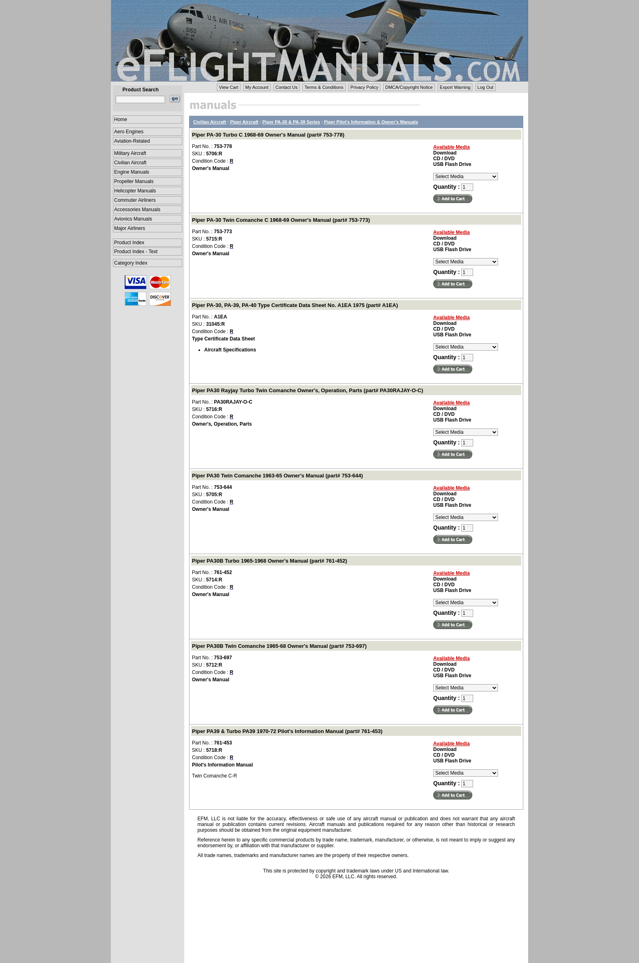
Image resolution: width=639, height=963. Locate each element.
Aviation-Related (132, 141)
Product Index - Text (136, 251)
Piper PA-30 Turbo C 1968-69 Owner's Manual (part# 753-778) (268, 135)
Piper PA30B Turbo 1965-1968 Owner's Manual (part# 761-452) (269, 561)
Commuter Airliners (135, 200)
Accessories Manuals (137, 209)
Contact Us (286, 87)
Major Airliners (129, 228)
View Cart (228, 87)
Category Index (130, 263)
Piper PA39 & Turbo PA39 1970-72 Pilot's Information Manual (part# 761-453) (287, 731)
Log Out (486, 87)
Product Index (129, 242)
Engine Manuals (131, 172)
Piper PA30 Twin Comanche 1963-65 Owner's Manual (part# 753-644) (277, 476)
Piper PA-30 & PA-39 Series (291, 121)
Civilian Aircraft (130, 163)
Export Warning (455, 87)
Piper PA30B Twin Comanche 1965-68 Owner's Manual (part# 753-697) (279, 646)
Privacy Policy (364, 87)
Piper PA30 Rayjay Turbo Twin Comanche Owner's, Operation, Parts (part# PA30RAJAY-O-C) (307, 390)
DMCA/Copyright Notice (409, 87)
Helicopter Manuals (135, 191)
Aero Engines (128, 132)
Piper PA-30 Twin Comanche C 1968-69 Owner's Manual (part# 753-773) (281, 220)
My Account (257, 87)
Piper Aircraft (244, 121)
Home (120, 119)
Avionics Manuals (133, 219)
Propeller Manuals (134, 181)
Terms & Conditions (323, 87)
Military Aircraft (130, 153)
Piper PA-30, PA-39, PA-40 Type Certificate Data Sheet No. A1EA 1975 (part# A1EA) (295, 305)
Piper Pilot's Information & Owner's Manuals (371, 121)
